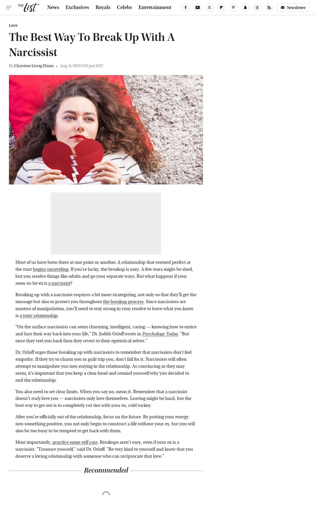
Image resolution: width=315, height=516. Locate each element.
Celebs (124, 7)
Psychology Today (160, 334)
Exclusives (77, 7)
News (53, 7)
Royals (103, 7)
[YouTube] (198, 7)
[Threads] (257, 7)
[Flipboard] (221, 7)
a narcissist (59, 283)
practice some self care (75, 442)
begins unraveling (50, 269)
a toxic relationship (38, 315)
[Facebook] (186, 7)
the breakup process (123, 301)
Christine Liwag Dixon (34, 65)
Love (13, 25)
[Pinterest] (233, 7)
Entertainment (155, 7)
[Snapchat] (245, 7)
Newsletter (293, 7)
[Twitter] (209, 7)
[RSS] (269, 7)
